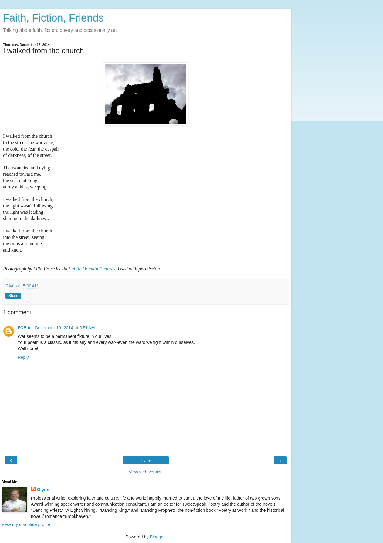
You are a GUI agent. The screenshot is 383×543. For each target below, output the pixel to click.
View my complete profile (26, 524)
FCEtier (25, 327)
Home (146, 460)
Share (13, 296)
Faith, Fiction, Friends (53, 18)
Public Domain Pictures (92, 268)
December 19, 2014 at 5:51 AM (65, 327)
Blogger (157, 537)
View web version (146, 472)
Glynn (43, 489)
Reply (23, 357)
